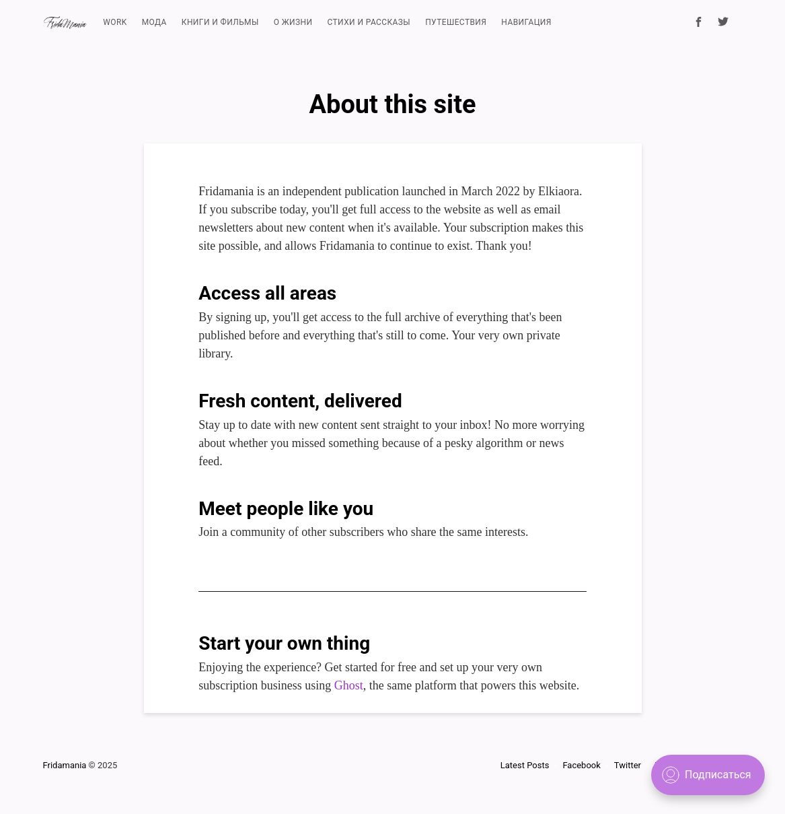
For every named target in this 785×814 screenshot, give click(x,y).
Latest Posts (525, 765)
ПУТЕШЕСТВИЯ (455, 22)
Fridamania (65, 765)
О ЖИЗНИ (293, 22)
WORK (114, 22)
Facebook (581, 765)
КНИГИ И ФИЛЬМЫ (220, 22)
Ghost (348, 685)
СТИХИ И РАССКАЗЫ (369, 22)
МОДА (154, 22)
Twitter (627, 765)
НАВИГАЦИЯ (526, 22)
